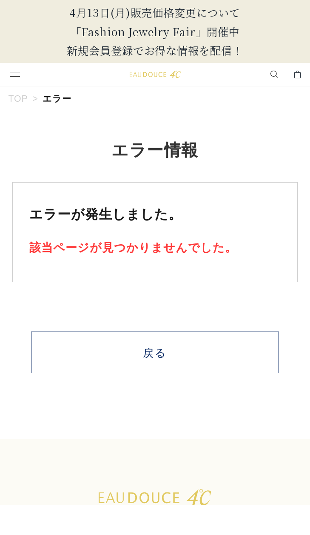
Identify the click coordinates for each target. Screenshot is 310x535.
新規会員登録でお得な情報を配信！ (155, 50)
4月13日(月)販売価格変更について (155, 12)
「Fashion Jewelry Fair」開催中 (154, 31)
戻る (155, 353)
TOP (18, 99)
